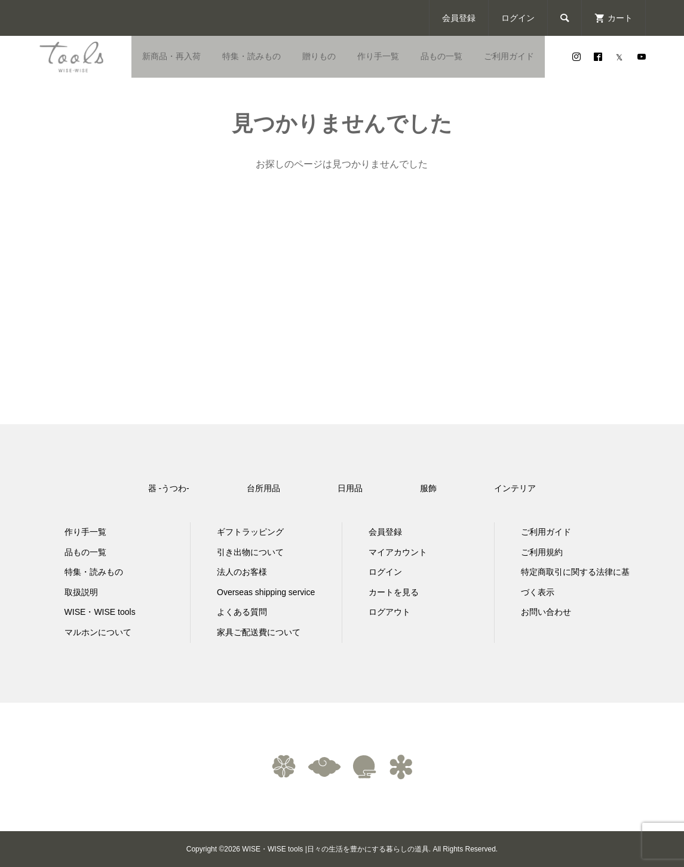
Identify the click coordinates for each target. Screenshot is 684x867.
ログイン (518, 18)
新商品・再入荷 (171, 56)
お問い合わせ (546, 612)
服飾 (428, 488)
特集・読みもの (251, 56)
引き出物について (250, 552)
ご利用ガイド (509, 56)
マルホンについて (98, 632)
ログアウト (389, 612)
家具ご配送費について (258, 632)
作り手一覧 (378, 56)
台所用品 (263, 488)
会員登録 (459, 18)
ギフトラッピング (250, 532)
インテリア (515, 488)
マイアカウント (398, 552)
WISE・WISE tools (100, 612)
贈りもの (319, 56)
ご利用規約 (542, 552)
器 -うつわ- (168, 488)
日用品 (350, 488)
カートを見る (394, 592)
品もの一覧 (441, 56)
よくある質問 (242, 612)
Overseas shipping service (266, 592)
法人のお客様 (242, 572)
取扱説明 (81, 592)
